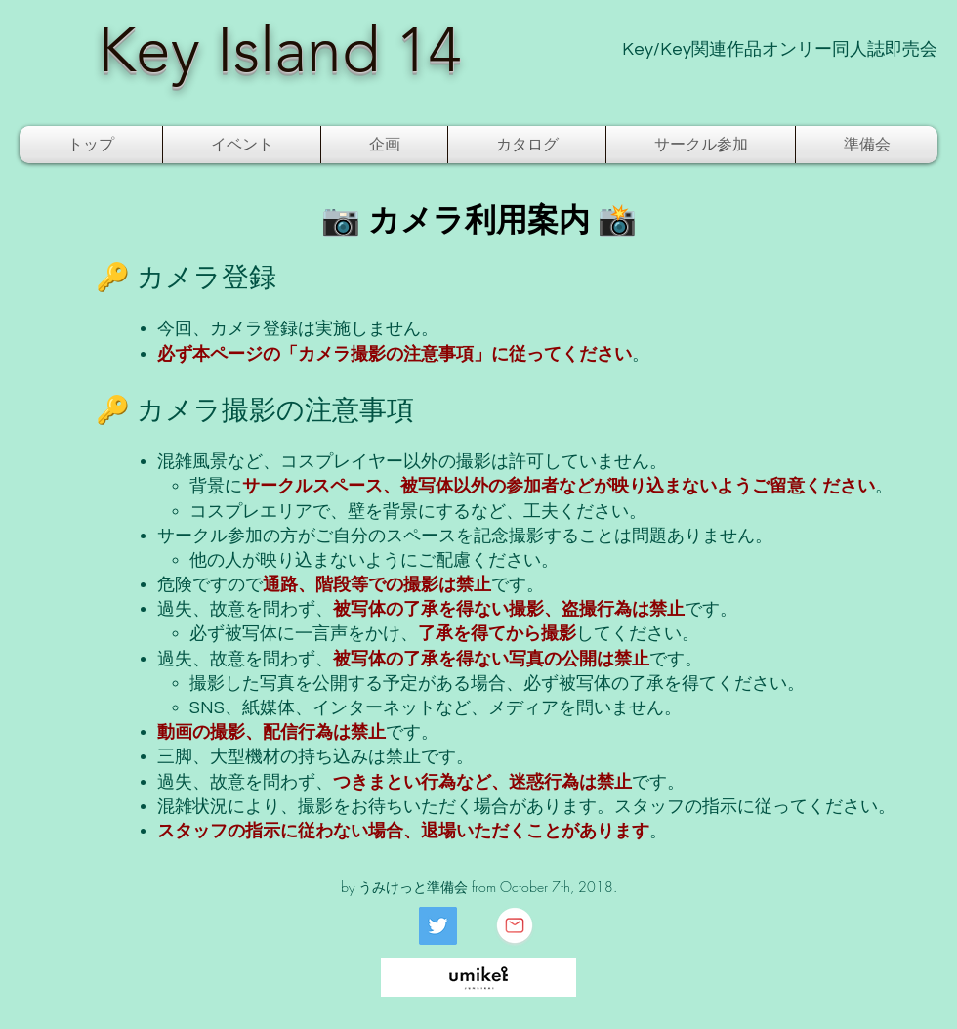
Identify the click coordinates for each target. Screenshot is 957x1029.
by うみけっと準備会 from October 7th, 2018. (479, 887)
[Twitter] (438, 926)
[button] (241, 144)
